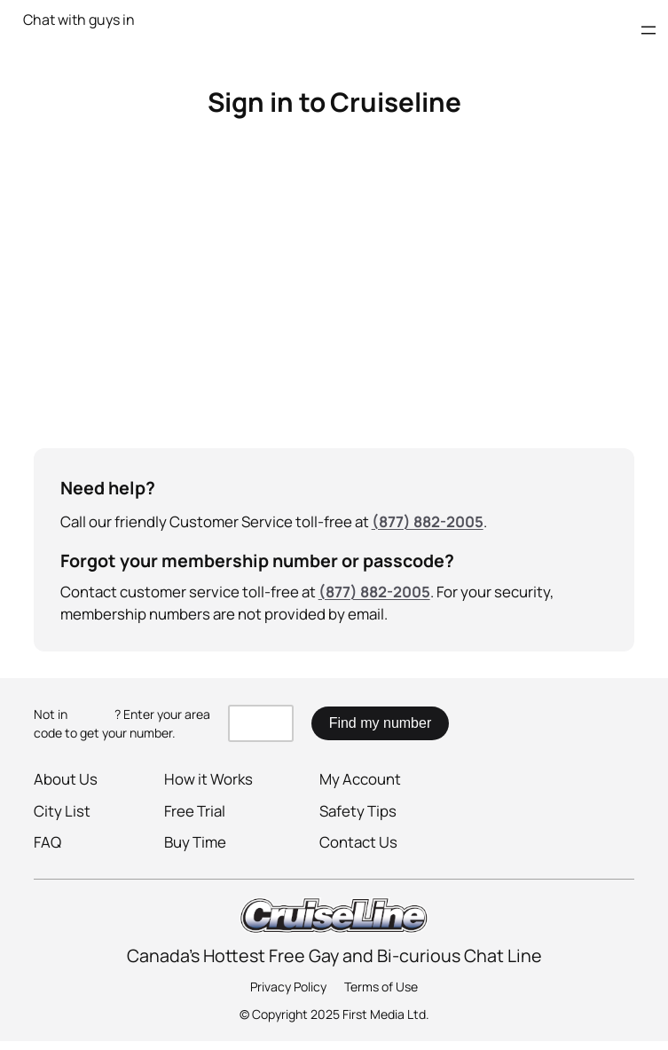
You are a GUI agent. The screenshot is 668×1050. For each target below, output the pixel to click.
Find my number (380, 722)
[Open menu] (648, 30)
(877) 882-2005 (427, 521)
